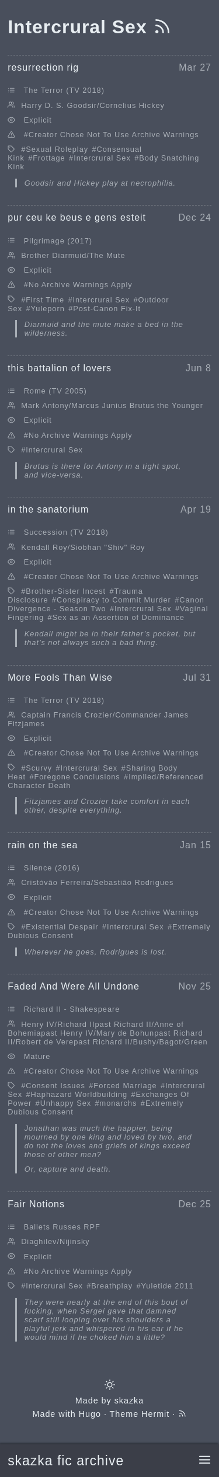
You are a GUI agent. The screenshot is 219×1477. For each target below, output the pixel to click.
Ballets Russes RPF (62, 1226)
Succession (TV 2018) (66, 532)
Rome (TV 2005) (55, 390)
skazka (129, 1400)
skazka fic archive (66, 1460)
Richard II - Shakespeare (72, 1009)
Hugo (90, 1414)
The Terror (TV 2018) (63, 90)
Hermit (155, 1414)
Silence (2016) (52, 867)
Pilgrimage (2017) (58, 240)
